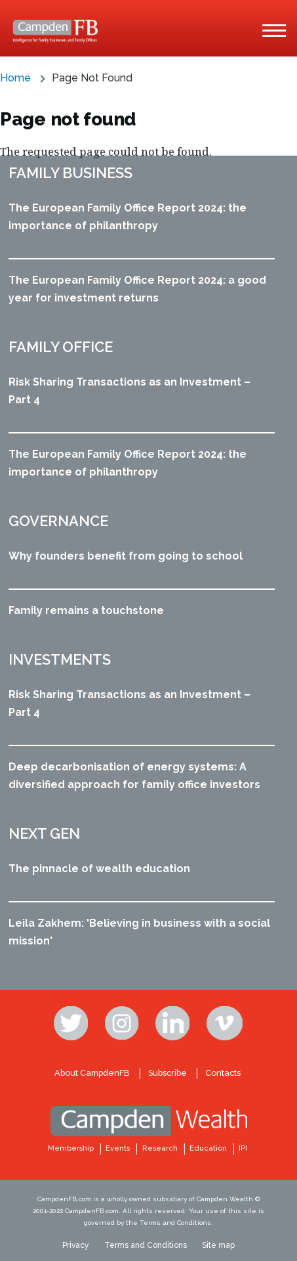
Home (15, 78)
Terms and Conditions (145, 1245)
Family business (70, 172)
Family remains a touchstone (86, 610)
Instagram (123, 1023)
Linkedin (173, 1023)
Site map (218, 1245)
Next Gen (44, 833)
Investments (60, 659)
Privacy (75, 1245)
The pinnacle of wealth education (99, 868)
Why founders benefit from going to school (126, 556)
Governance (58, 520)
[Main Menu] (274, 31)
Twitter (72, 1023)
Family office (61, 346)
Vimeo (225, 1023)
